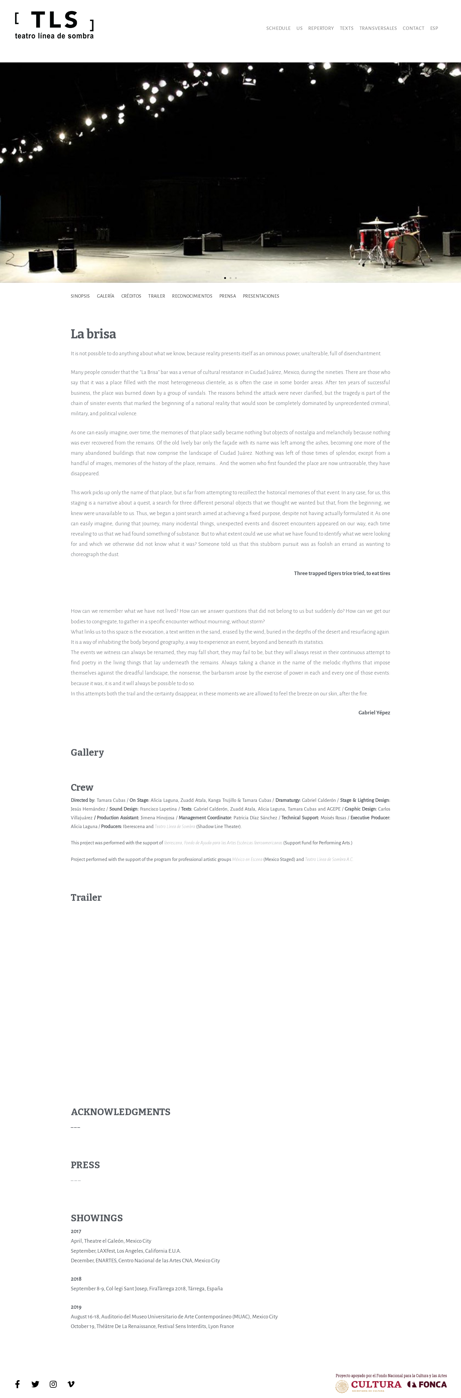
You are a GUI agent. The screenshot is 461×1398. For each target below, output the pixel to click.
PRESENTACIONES (261, 296)
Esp (434, 28)
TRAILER (156, 296)
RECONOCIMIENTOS (192, 296)
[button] (225, 278)
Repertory (321, 28)
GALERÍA (105, 296)
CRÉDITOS (131, 296)
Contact (414, 28)
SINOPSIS (80, 296)
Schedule (278, 28)
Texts (347, 28)
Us (299, 28)
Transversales (378, 28)
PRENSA (227, 296)
